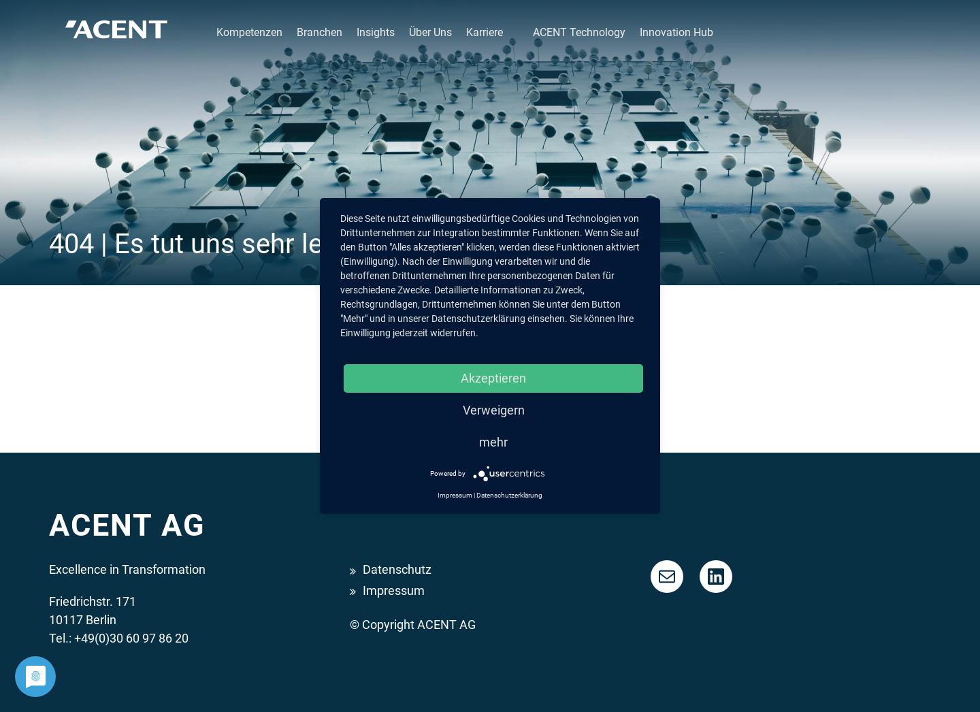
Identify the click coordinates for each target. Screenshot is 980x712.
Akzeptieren (493, 378)
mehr (493, 442)
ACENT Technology (579, 32)
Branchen (319, 32)
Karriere (484, 32)
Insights (376, 32)
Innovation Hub (676, 32)
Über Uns (430, 32)
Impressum (394, 590)
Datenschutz (397, 569)
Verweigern (494, 410)
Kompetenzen (249, 32)
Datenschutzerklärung (509, 495)
